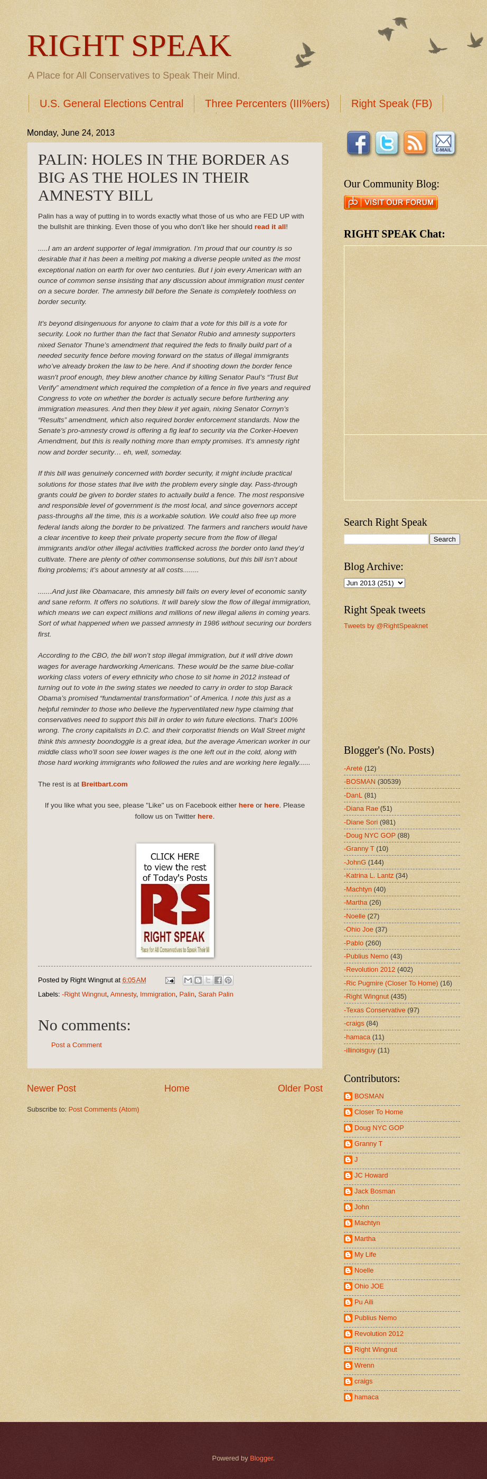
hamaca (366, 1397)
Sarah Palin (215, 994)
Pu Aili (363, 1302)
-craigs (354, 1023)
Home (177, 1088)
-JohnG (355, 862)
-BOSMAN (360, 781)
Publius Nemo (375, 1318)
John (361, 1207)
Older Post (300, 1088)
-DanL (353, 795)
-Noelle (355, 916)
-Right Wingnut (84, 994)
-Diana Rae (361, 808)
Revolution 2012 (379, 1334)
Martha (365, 1239)
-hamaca (357, 1037)
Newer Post (51, 1088)
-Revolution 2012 (369, 969)
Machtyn (367, 1223)
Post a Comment (76, 1045)
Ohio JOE (369, 1286)
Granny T (368, 1144)
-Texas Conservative (375, 1010)
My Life (365, 1254)
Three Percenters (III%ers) (267, 103)
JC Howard (371, 1175)
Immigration (157, 994)
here (246, 805)
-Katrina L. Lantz (369, 875)
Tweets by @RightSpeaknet (386, 626)
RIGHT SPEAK (129, 45)
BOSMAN (369, 1096)
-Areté (353, 768)
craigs (363, 1381)
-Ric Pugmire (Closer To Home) (391, 983)
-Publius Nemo (366, 956)
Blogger (261, 1458)
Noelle (364, 1270)
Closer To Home (378, 1112)
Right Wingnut (375, 1349)
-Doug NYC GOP (370, 835)
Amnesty (123, 994)
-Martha (355, 902)
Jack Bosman (374, 1191)
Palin (186, 994)
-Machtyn (358, 889)
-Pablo (353, 943)
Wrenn (364, 1365)
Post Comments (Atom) (104, 1109)
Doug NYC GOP (379, 1128)
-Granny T (359, 848)
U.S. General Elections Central (111, 103)
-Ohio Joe (358, 929)
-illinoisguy (360, 1050)
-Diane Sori (361, 822)
